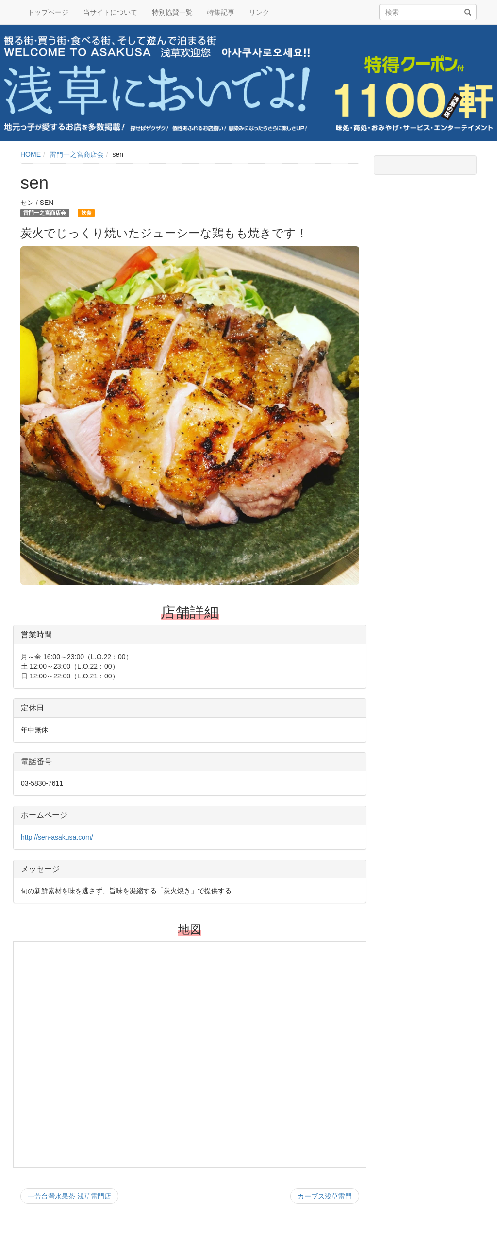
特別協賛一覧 (172, 12)
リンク (259, 12)
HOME (30, 154)
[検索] (468, 12)
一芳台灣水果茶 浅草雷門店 (69, 1196)
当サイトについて (110, 12)
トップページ (48, 12)
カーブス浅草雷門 (325, 1196)
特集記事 (220, 12)
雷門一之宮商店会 (77, 154)
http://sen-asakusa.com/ (57, 837)
